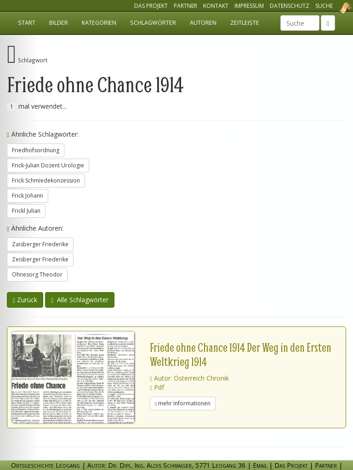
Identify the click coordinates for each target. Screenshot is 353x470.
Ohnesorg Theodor (37, 274)
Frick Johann (27, 195)
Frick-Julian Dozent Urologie (48, 165)
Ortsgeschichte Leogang (333, 8)
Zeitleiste (244, 23)
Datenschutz (289, 6)
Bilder (58, 23)
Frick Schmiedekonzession (46, 180)
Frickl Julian (26, 211)
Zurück (25, 299)
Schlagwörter (153, 23)
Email (260, 465)
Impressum (249, 6)
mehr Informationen (183, 403)
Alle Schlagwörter (79, 299)
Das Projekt (151, 6)
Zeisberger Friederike (40, 259)
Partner (185, 6)
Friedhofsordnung (35, 150)
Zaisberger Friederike (40, 244)
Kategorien (99, 23)
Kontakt (215, 6)
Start (26, 23)
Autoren (203, 23)
